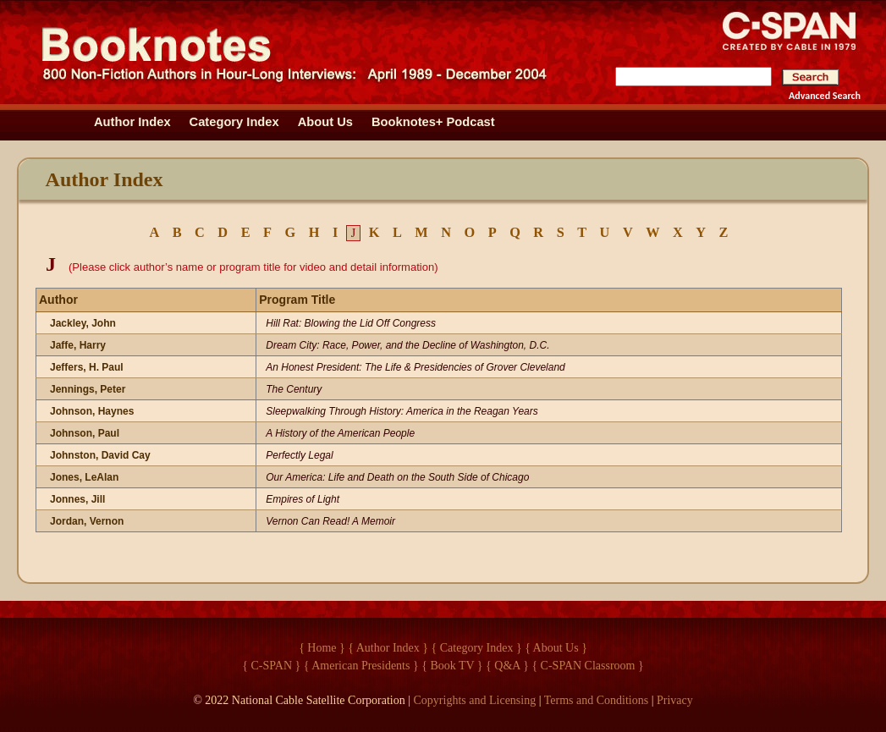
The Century (294, 389)
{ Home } (322, 647)
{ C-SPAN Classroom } (587, 665)
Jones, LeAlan (84, 477)
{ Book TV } (451, 665)
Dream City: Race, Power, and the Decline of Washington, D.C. (407, 345)
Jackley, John (83, 323)
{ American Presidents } (361, 665)
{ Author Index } (388, 647)
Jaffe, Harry (78, 345)
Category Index (234, 122)
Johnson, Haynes (92, 411)
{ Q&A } (507, 665)
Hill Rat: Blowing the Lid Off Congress (351, 323)
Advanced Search (825, 96)
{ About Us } (556, 647)
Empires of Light (302, 499)
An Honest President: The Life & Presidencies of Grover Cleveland (415, 367)
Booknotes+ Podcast (433, 122)
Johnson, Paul (84, 433)
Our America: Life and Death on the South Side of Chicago (397, 477)
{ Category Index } (477, 647)
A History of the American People (340, 433)
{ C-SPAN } (271, 665)
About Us (325, 122)
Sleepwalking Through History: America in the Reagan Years (402, 411)
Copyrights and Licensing (475, 700)
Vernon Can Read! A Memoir (330, 521)
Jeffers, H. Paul (87, 367)
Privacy (675, 700)
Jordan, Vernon (87, 521)
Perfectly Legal (299, 455)
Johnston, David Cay (100, 455)
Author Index (132, 122)
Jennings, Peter (87, 389)
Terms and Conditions (596, 700)
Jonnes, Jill (77, 499)
